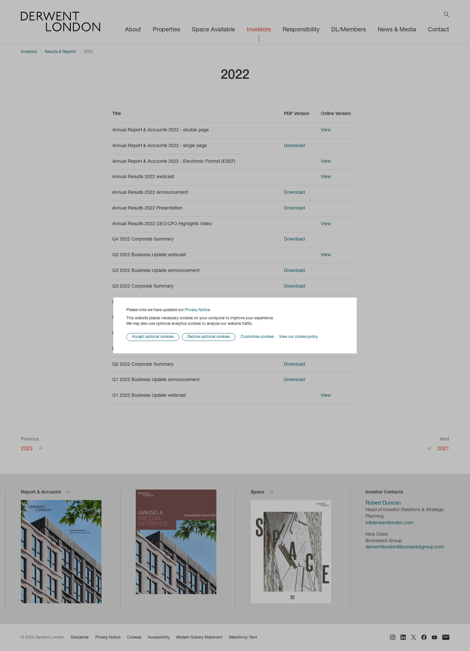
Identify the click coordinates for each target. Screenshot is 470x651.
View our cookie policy (298, 337)
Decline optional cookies (208, 337)
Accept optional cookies (153, 337)
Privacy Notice (197, 310)
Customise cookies (257, 337)
